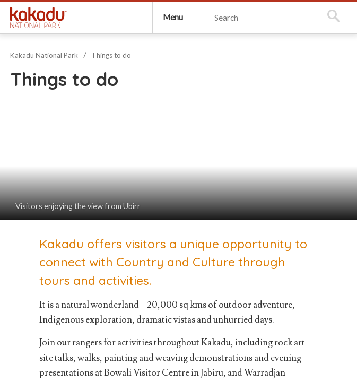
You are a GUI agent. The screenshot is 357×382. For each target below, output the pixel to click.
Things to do (111, 55)
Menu (173, 17)
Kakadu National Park (38, 17)
